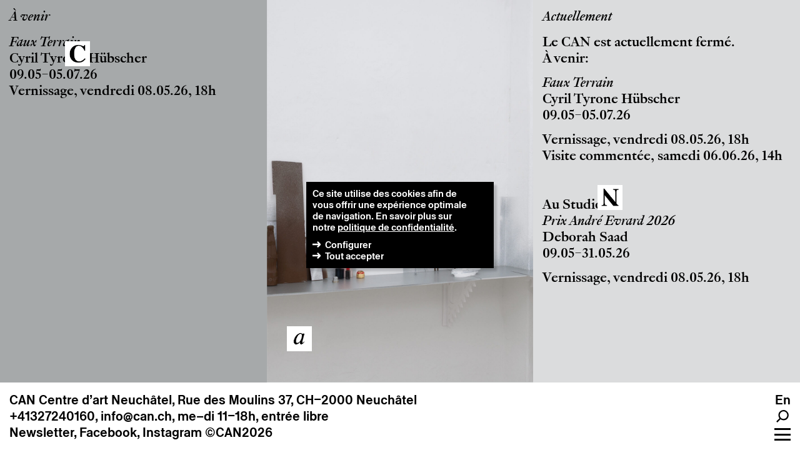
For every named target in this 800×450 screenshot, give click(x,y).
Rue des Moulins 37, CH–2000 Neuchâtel (297, 400)
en (783, 400)
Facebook (108, 432)
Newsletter (41, 432)
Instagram (172, 432)
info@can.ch (136, 416)
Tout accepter (354, 255)
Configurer (348, 244)
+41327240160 (52, 416)
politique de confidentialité (396, 227)
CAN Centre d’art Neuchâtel (90, 400)
